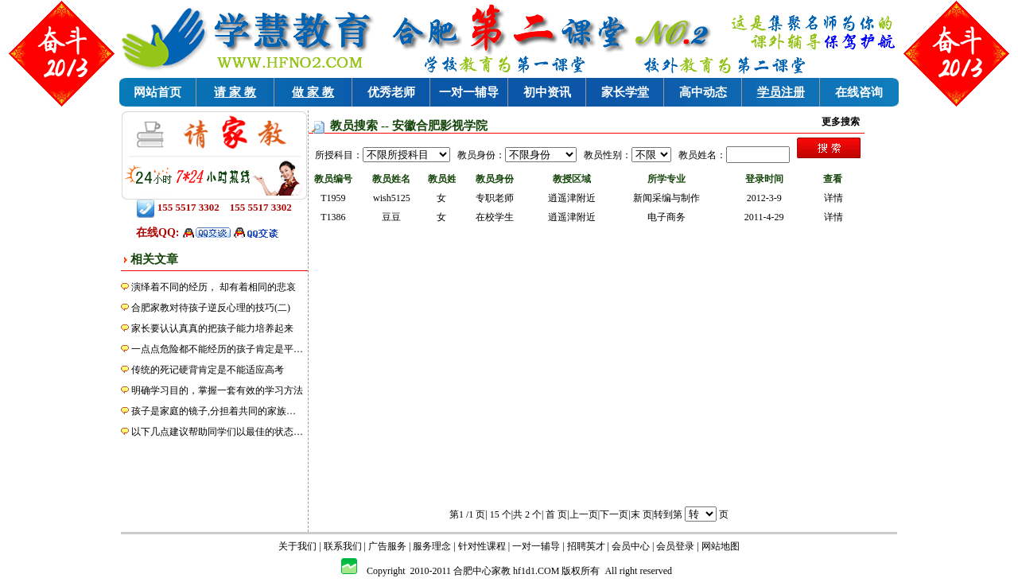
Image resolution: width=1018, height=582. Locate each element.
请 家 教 (235, 92)
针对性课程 (482, 546)
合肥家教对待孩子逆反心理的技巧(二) (210, 307)
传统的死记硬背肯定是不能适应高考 (207, 369)
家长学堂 (625, 92)
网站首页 (157, 92)
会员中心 (631, 546)
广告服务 (387, 546)
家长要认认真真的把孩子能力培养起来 (212, 328)
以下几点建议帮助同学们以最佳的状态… (217, 431)
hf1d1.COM (536, 570)
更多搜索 (841, 121)
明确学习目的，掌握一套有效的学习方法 (217, 390)
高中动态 (703, 92)
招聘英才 (586, 546)
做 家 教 (313, 92)
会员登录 (675, 546)
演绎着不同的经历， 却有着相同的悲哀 (213, 287)
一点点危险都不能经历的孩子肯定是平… (217, 349)
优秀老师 (391, 92)
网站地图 (720, 546)
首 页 (556, 514)
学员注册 (781, 92)
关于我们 (297, 546)
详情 (833, 198)
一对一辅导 (469, 92)
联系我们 (343, 546)
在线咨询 (859, 92)
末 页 (641, 514)
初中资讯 (547, 92)
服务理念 (432, 546)
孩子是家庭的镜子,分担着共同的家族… (213, 411)
